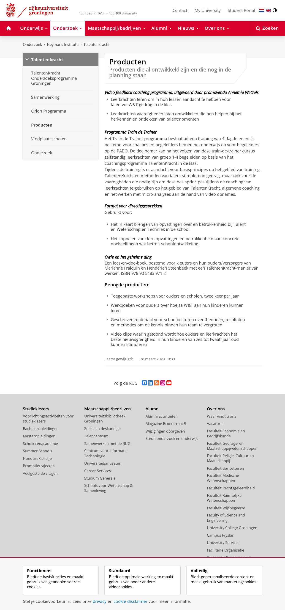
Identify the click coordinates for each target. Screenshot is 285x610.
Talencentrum (96, 436)
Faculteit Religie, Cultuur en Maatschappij (230, 458)
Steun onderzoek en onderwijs (172, 438)
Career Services (97, 470)
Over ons (216, 408)
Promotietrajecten (39, 465)
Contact (180, 10)
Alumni (153, 408)
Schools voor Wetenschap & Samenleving (108, 488)
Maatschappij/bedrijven (107, 408)
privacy (99, 601)
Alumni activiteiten (162, 416)
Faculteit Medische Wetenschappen (223, 478)
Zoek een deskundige (102, 428)
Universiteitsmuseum (102, 463)
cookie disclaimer (130, 601)
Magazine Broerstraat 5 (166, 423)
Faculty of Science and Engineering (226, 518)
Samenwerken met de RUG (107, 443)
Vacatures (215, 423)
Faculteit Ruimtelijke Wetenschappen (224, 498)
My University (208, 10)
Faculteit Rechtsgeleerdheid (231, 488)
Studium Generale (100, 478)
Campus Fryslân (220, 535)
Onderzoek (32, 44)
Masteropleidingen (39, 436)
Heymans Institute (63, 44)
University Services (223, 542)
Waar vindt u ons (221, 416)
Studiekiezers (36, 408)
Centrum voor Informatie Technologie (106, 453)
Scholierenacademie (40, 443)
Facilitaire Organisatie (225, 550)
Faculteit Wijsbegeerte (226, 508)
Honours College (37, 458)
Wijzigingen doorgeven (165, 431)
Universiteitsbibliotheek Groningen (104, 419)
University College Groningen (232, 527)
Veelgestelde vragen (40, 473)
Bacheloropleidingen (41, 428)
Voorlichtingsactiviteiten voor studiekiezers (48, 419)
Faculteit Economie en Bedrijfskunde (226, 433)
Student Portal (241, 10)
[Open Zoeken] (267, 28)
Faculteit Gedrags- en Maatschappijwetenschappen (232, 446)
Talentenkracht (97, 44)
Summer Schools (37, 450)
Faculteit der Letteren (225, 468)
